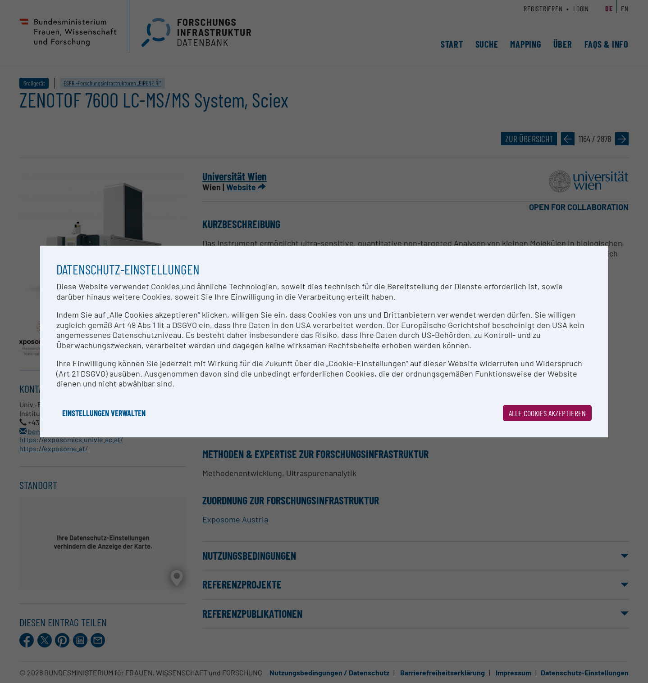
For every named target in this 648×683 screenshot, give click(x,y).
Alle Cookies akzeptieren (547, 413)
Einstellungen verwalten (104, 413)
